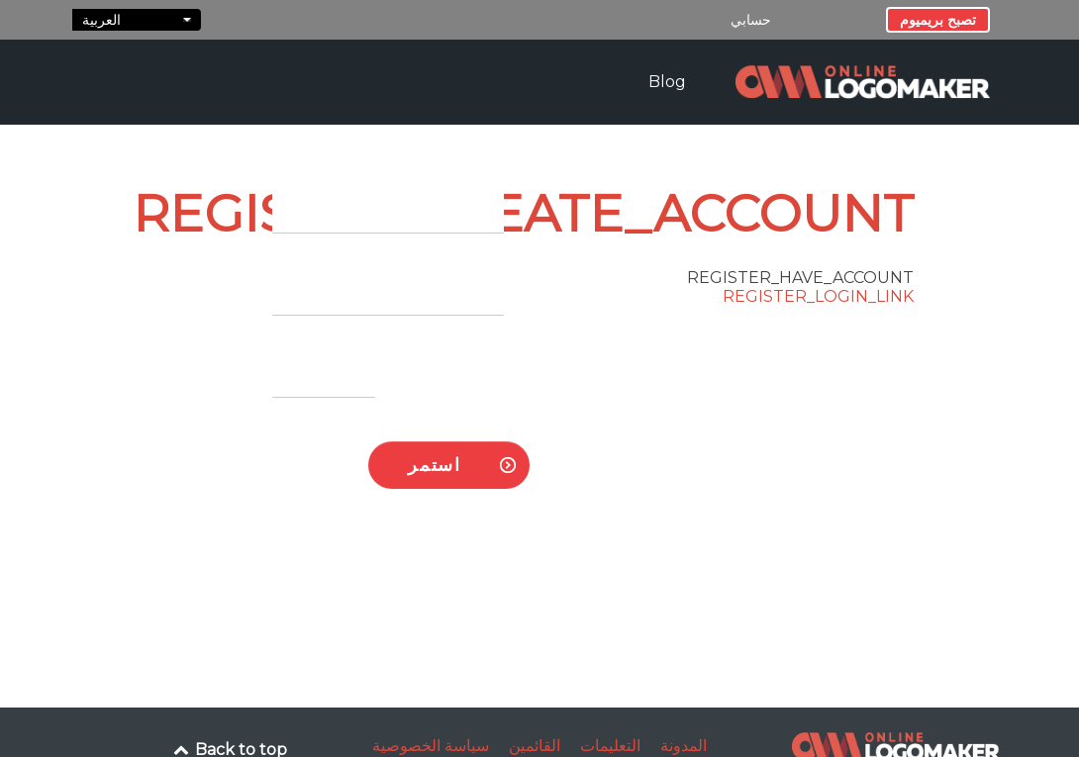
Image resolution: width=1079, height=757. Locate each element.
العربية (136, 20)
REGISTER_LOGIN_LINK (818, 296)
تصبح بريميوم (938, 20)
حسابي (751, 20)
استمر (434, 464)
